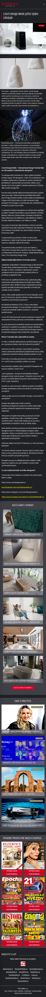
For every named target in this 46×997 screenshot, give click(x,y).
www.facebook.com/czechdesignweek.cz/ (16, 487)
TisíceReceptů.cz (14, 975)
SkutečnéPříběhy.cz (21, 969)
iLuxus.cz (34, 975)
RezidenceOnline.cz (12, 978)
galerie (41, 25)
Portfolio (10, 991)
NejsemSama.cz (23, 981)
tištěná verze (11, 871)
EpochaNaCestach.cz (36, 969)
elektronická (12, 874)
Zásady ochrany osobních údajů (23, 993)
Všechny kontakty (36, 991)
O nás (5, 991)
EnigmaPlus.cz (35, 972)
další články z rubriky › (23, 688)
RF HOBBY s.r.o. (23, 988)
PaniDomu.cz (36, 978)
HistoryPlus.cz (25, 978)
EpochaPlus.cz (23, 972)
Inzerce (15, 991)
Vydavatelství (27, 991)
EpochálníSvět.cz (11, 972)
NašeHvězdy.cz (8, 969)
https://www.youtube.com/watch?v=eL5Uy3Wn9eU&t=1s (23, 497)
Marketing (20, 991)
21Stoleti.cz (26, 975)
